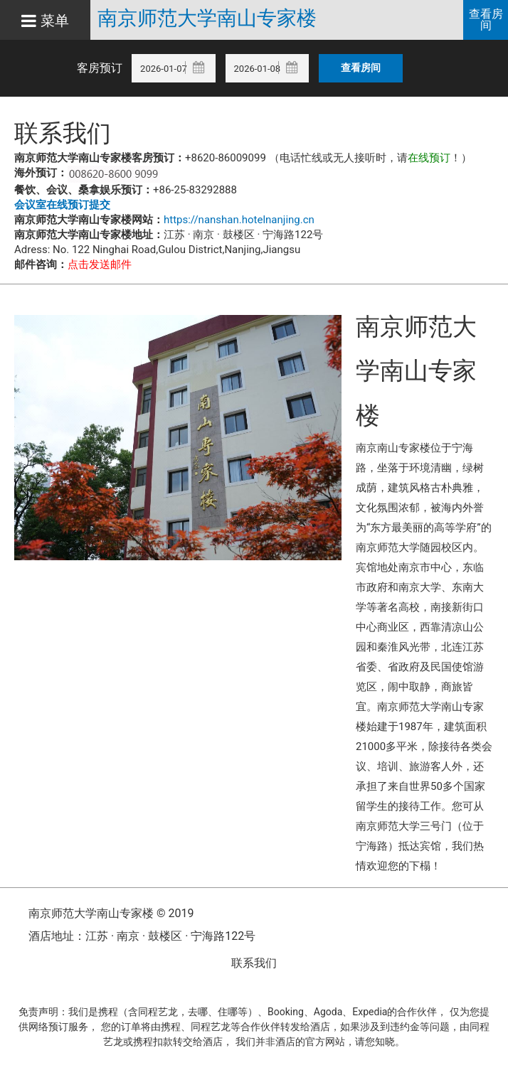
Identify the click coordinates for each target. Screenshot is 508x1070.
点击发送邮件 (100, 264)
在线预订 (429, 157)
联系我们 (254, 963)
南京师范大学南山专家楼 (207, 18)
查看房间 (486, 19)
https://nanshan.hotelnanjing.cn (239, 219)
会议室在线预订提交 (62, 204)
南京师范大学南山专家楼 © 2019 (111, 913)
